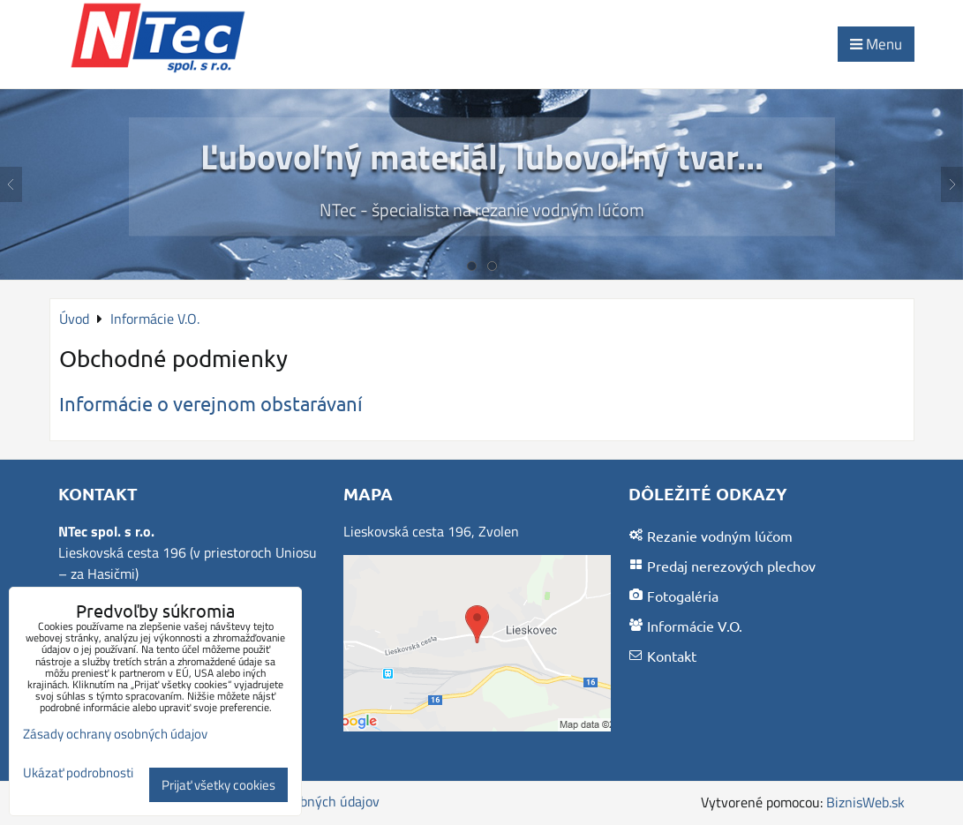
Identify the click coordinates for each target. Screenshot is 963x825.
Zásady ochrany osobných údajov (115, 734)
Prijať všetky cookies (218, 785)
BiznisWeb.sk (865, 802)
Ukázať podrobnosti (78, 773)
